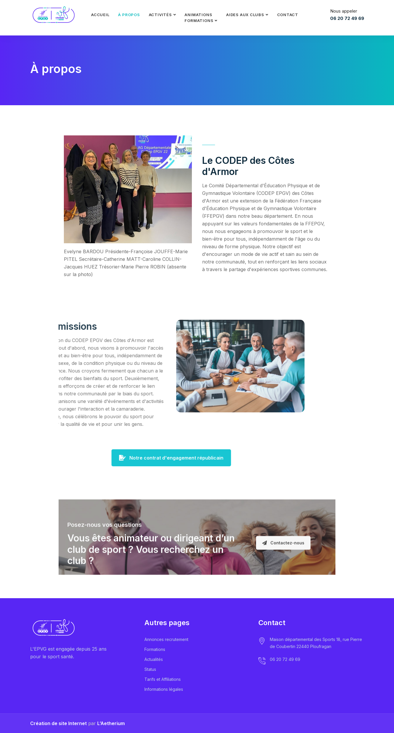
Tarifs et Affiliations (162, 679)
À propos (129, 14)
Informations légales (163, 689)
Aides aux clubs (245, 14)
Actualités (153, 659)
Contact (287, 14)
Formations (154, 649)
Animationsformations (199, 17)
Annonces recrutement (166, 639)
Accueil (100, 14)
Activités (160, 14)
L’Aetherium (111, 723)
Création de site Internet (58, 723)
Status (150, 669)
